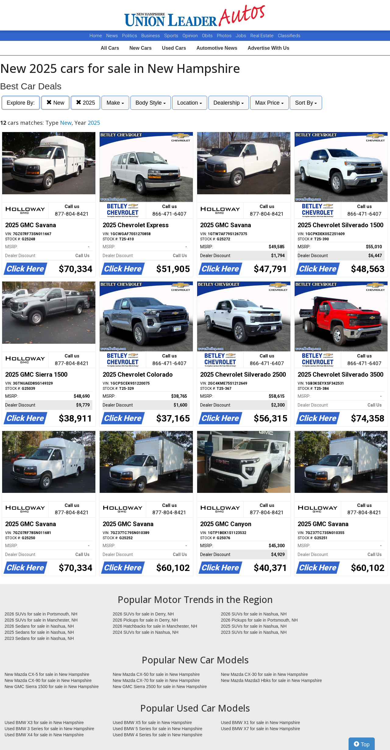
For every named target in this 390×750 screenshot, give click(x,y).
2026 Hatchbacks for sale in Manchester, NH (155, 626)
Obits (208, 35)
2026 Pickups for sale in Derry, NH (145, 620)
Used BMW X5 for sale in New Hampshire (152, 722)
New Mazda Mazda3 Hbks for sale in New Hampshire (271, 680)
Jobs (241, 35)
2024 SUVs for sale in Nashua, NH (146, 632)
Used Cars (174, 48)
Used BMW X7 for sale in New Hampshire (260, 728)
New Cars (140, 48)
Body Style (151, 103)
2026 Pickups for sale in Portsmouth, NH (259, 620)
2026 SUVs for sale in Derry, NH (143, 614)
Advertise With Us (268, 48)
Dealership (229, 103)
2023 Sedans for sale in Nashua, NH (39, 638)
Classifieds (289, 35)
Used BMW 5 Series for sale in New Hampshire (157, 728)
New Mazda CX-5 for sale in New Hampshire (47, 674)
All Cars (110, 48)
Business (151, 35)
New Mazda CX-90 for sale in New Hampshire (48, 680)
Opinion (191, 35)
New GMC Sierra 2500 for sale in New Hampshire (160, 686)
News (112, 35)
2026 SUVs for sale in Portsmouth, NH (41, 614)
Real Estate (262, 35)
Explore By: (21, 103)
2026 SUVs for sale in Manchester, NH (41, 620)
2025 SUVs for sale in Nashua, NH (254, 626)
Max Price (269, 103)
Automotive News (217, 48)
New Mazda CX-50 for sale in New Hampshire (156, 674)
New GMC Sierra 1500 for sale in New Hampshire (52, 686)
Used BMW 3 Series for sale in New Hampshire (49, 728)
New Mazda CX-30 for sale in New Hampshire (264, 674)
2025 (85, 102)
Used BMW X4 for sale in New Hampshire (44, 734)
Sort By (306, 103)
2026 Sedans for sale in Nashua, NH (39, 626)
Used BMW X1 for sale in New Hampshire (260, 722)
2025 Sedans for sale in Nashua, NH (39, 632)
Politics (129, 35)
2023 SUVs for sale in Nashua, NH (254, 632)
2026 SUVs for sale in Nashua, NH (254, 614)
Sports (171, 35)
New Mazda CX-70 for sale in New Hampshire (156, 680)
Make (115, 103)
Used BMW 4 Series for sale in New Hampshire (157, 734)
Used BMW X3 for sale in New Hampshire (44, 722)
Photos (225, 35)
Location (189, 103)
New (55, 102)
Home (96, 35)
